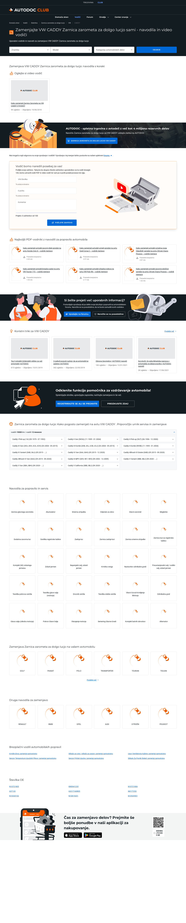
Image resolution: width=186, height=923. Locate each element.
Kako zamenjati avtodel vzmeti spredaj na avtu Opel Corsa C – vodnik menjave (98, 249)
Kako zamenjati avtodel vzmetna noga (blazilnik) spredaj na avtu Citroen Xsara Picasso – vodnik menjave (152, 251)
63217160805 (74, 791)
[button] (104, 17)
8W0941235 (73, 786)
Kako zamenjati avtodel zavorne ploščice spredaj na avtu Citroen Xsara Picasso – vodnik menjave (155, 272)
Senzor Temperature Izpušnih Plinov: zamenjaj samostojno (32, 758)
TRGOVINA (88, 2)
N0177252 (132, 791)
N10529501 (133, 796)
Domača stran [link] (14, 23)
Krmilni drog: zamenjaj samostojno (23, 753)
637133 (12, 791)
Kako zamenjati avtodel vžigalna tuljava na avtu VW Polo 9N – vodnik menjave (97, 270)
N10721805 (14, 786)
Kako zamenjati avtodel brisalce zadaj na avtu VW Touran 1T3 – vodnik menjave (41, 270)
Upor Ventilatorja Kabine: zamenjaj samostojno (147, 753)
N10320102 (14, 796)
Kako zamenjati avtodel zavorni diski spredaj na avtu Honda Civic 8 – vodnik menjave (42, 249)
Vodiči (25, 23)
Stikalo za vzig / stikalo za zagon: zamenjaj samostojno (91, 753)
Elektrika (34, 23)
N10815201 (73, 796)
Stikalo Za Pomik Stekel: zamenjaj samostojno (146, 758)
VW (69, 23)
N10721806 (133, 786)
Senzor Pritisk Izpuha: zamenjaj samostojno (86, 758)
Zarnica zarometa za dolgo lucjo (53, 23)
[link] (62, 17)
